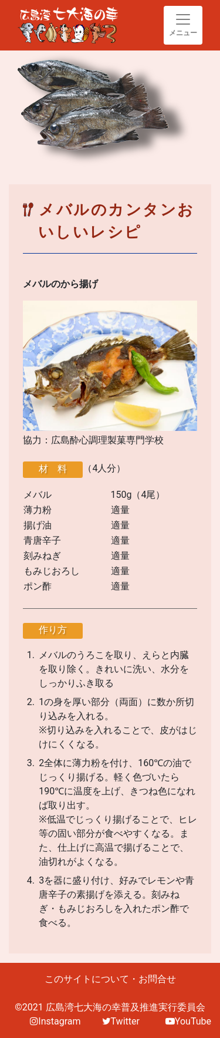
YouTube (188, 1021)
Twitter (121, 1021)
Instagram (55, 1021)
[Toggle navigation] (183, 25)
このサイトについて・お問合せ (110, 979)
